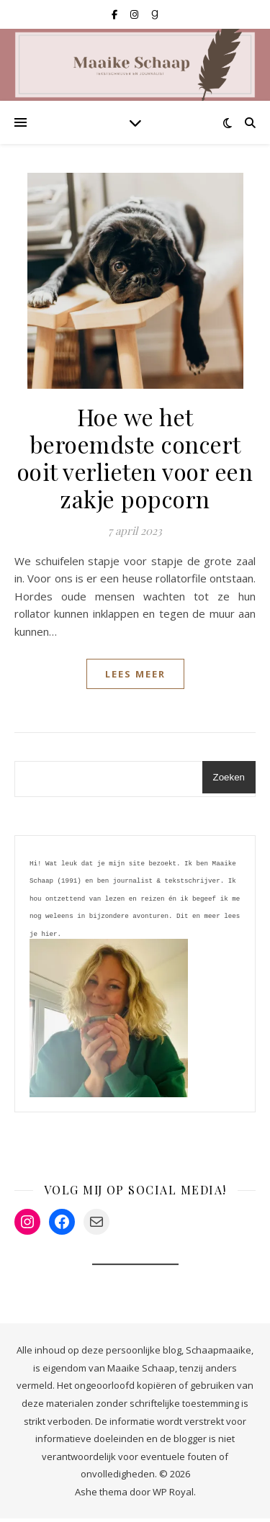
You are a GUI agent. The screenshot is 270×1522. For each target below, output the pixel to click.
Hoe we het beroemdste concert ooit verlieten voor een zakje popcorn (135, 457)
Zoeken (229, 777)
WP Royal (173, 1495)
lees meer (135, 673)
